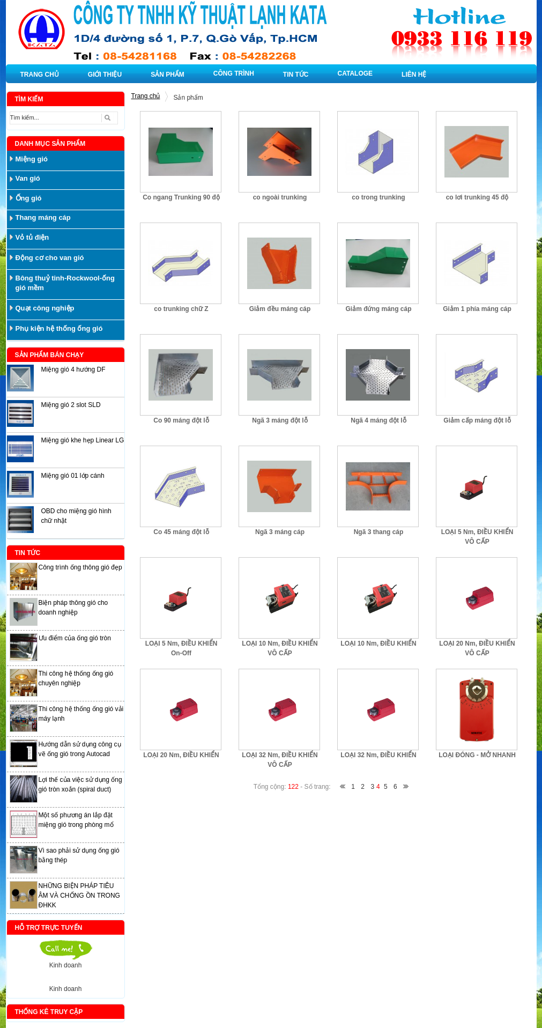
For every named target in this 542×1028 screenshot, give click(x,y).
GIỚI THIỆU (105, 74)
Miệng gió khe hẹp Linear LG (82, 440)
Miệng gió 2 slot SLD (71, 405)
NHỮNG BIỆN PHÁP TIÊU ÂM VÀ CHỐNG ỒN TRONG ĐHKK (79, 895)
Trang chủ (145, 96)
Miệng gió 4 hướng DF (73, 369)
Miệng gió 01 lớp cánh (73, 475)
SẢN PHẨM (167, 74)
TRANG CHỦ (39, 74)
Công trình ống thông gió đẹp (80, 567)
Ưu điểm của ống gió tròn (75, 638)
